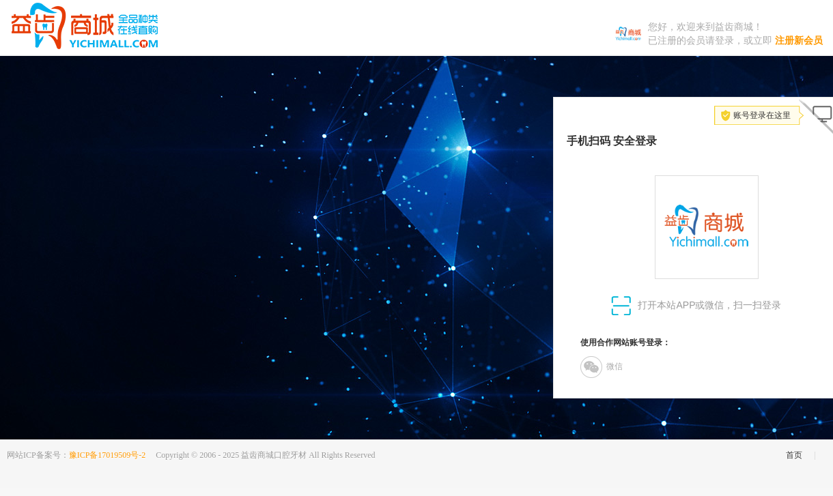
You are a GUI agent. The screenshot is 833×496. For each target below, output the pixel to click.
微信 (601, 367)
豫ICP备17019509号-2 (107, 455)
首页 (794, 455)
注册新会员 (799, 40)
